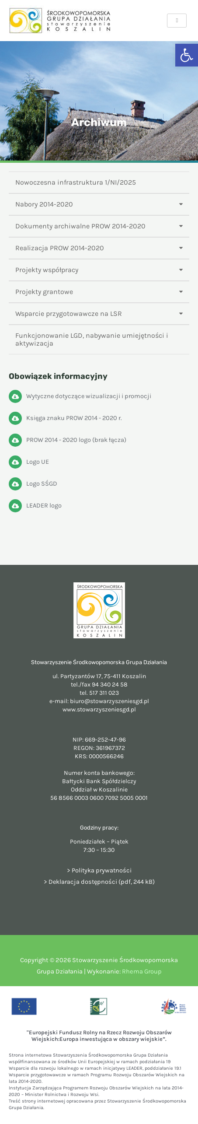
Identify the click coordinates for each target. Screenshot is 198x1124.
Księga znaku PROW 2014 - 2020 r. (74, 418)
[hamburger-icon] (177, 21)
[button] (186, 55)
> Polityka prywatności (99, 870)
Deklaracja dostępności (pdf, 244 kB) (102, 882)
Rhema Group (142, 971)
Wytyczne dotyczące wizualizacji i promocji (88, 396)
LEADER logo (44, 505)
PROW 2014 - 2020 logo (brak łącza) (76, 440)
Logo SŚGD (41, 483)
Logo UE (37, 462)
